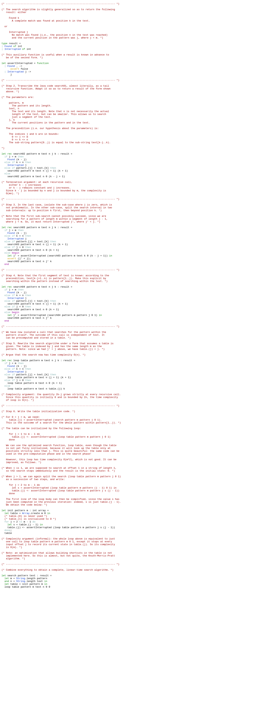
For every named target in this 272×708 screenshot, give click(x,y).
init (10, 612)
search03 (19, 272)
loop (16, 432)
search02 (19, 184)
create (31, 615)
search (11, 690)
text (44, 184)
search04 (19, 344)
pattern (32, 184)
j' (14, 306)
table (24, 432)
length (25, 693)
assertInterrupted (19, 75)
